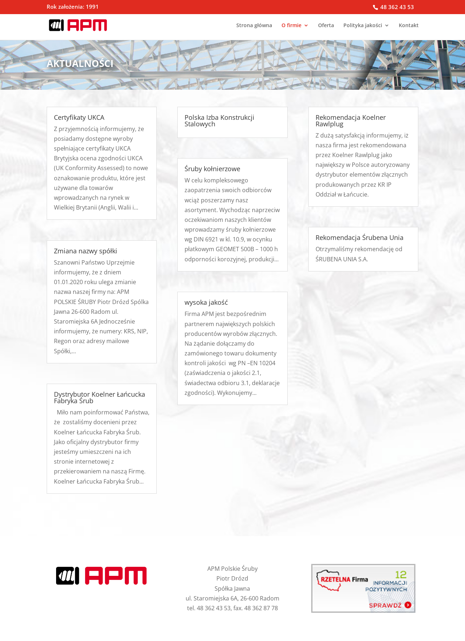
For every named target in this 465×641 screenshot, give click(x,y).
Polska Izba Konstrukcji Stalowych (219, 120)
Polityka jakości (362, 26)
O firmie (291, 26)
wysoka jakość (206, 302)
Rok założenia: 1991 (73, 7)
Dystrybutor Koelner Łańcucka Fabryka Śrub (99, 397)
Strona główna (254, 26)
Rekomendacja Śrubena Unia (359, 237)
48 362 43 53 (396, 6)
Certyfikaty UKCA (79, 117)
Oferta (326, 26)
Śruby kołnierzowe (212, 168)
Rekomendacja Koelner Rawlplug (351, 120)
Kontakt (409, 26)
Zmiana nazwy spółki (85, 250)
